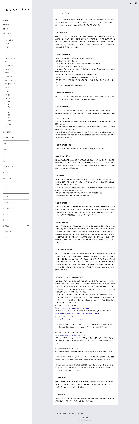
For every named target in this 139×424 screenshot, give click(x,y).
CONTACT (7, 132)
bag (6, 37)
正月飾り (9, 98)
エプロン (7, 73)
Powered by (85, 420)
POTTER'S (8, 69)
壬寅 (9, 110)
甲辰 (9, 115)
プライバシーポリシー (60, 413)
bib (6, 51)
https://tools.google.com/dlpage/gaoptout (70, 335)
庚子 (9, 104)
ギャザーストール (10, 58)
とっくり (7, 91)
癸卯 (9, 112)
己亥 (9, 101)
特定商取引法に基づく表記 (76, 413)
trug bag (9, 43)
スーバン (7, 87)
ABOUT (6, 25)
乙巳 (9, 118)
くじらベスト (8, 76)
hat (6, 54)
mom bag (9, 40)
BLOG (5, 29)
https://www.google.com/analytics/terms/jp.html (72, 308)
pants (6, 47)
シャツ (6, 128)
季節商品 (7, 95)
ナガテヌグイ (8, 124)
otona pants (9, 65)
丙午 (9, 120)
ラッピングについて (10, 80)
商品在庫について (10, 84)
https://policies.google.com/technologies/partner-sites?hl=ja (77, 313)
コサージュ (8, 62)
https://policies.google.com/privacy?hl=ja (70, 319)
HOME (5, 20)
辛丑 (9, 107)
